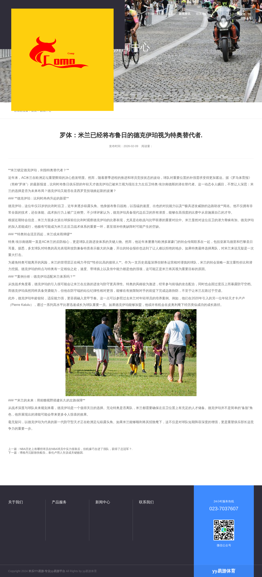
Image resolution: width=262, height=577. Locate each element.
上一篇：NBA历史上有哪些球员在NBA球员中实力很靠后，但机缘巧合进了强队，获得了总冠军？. (70, 449)
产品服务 (59, 502)
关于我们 (15, 502)
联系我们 (146, 502)
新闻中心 (102, 502)
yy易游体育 (89, 571)
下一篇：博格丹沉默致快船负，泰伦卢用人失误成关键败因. (46, 452)
